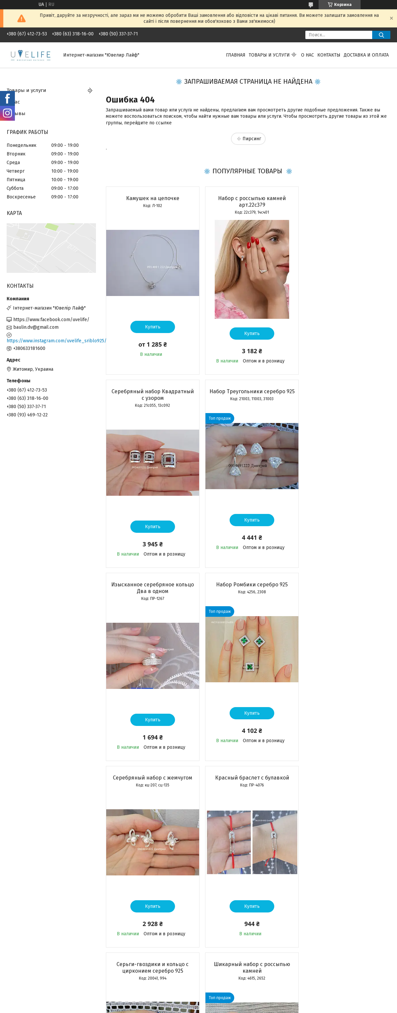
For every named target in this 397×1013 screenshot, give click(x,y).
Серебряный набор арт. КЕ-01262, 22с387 (248, 781)
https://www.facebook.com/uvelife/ (51, 319)
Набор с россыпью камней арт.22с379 (248, 201)
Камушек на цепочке (151, 198)
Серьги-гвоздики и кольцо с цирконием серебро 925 (344, 587)
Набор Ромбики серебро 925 (344, 391)
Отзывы (16, 113)
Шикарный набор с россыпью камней (151, 781)
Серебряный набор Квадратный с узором (344, 201)
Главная (235, 55)
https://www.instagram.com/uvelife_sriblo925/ (51, 341)
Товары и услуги (269, 55)
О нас (307, 55)
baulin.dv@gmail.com (36, 327)
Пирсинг (252, 139)
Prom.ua (227, 1000)
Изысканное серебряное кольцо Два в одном (247, 394)
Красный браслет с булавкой (248, 584)
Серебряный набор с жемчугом (151, 584)
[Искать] (381, 35)
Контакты (328, 55)
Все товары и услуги (147, 968)
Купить (151, 327)
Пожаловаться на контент (200, 1006)
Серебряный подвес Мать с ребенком (344, 781)
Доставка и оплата (366, 55)
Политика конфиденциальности (258, 1006)
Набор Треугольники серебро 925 (151, 394)
